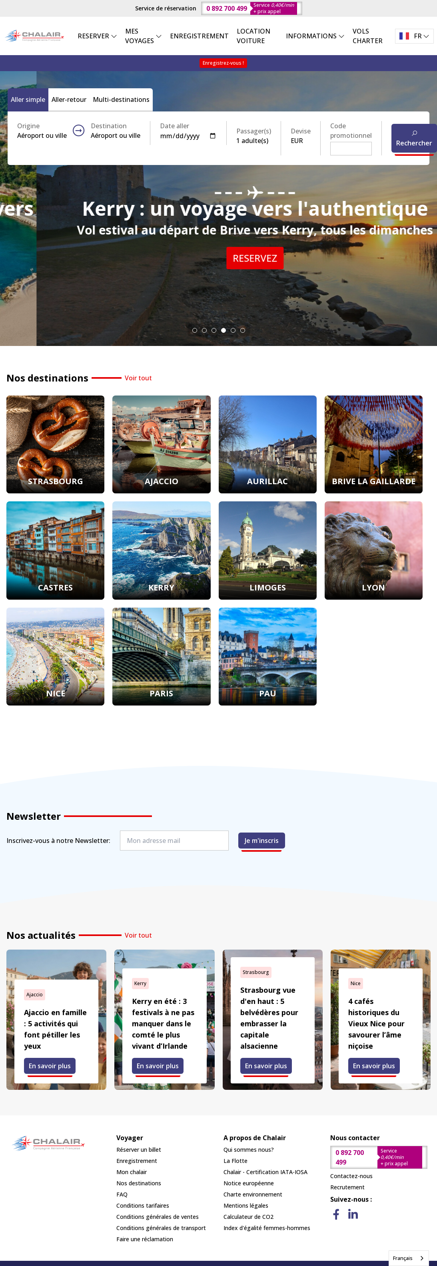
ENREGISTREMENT (199, 36)
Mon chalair (131, 1172)
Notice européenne (248, 1183)
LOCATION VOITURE (253, 36)
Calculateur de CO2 (248, 1216)
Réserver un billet (138, 1149)
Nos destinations (138, 1183)
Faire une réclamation (144, 1239)
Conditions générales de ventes (157, 1216)
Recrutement (347, 1187)
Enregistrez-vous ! (223, 63)
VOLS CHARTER (368, 36)
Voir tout (138, 378)
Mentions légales (245, 1205)
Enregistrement (136, 1161)
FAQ (122, 1194)
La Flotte (235, 1161)
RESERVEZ (218, 277)
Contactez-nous (351, 1176)
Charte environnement (252, 1194)
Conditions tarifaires (142, 1205)
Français (403, 1258)
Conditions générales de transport (161, 1228)
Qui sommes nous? (248, 1149)
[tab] (194, 330)
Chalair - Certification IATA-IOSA (265, 1172)
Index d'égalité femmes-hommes (266, 1228)
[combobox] (409, 1258)
